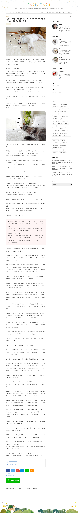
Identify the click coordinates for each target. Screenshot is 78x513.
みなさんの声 (55, 140)
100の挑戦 (61, 128)
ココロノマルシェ (65, 135)
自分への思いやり (63, 12)
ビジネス (62, 140)
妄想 (69, 12)
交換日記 (54, 152)
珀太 (53, 123)
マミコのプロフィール (13, 461)
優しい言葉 (9, 24)
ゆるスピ (59, 125)
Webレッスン (66, 125)
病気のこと (55, 145)
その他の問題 (55, 116)
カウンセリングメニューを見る (14, 463)
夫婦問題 (54, 104)
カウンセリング (27, 12)
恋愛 (62, 106)
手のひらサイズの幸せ (10, 505)
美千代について (62, 78)
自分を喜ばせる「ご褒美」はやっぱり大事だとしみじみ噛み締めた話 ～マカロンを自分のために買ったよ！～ (62, 174)
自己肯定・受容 (55, 12)
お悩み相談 (55, 138)
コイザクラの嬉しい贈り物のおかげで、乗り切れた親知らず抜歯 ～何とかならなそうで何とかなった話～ (62, 162)
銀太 (53, 121)
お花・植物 (63, 142)
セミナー (54, 128)
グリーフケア (34, 12)
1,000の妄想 (55, 130)
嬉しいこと (66, 150)
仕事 (53, 111)
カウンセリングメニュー (57, 96)
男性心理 (54, 133)
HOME (7, 486)
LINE (27, 470)
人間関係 (60, 113)
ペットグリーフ (42, 12)
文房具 (66, 123)
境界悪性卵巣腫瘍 (63, 145)
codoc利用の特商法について (11, 507)
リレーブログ (61, 152)
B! (22, 470)
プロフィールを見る (63, 32)
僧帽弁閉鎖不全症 (56, 147)
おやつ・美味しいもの (57, 150)
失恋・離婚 (48, 12)
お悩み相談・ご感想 (19, 12)
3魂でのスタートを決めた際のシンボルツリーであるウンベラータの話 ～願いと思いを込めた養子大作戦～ (62, 168)
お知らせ (59, 123)
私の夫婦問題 (55, 142)
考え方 (54, 113)
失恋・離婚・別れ (62, 133)
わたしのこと (61, 104)
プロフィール (11, 12)
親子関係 (64, 109)
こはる (64, 121)
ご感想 (62, 138)
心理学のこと (63, 130)
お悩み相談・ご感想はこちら (14, 464)
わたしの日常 (55, 106)
